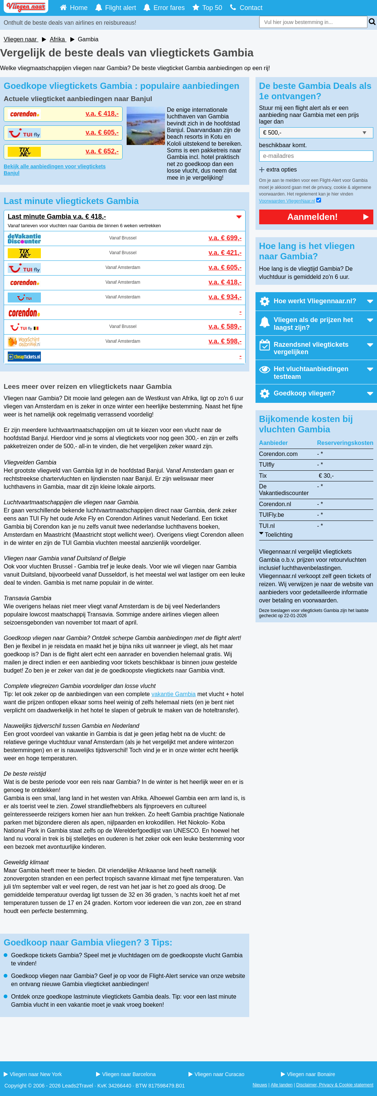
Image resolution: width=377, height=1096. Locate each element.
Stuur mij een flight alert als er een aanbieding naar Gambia (304, 111)
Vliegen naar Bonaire (308, 1074)
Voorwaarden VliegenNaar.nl (287, 201)
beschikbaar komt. (283, 145)
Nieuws (260, 1085)
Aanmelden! (328, 217)
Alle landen (281, 1085)
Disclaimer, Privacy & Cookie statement (334, 1085)
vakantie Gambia (173, 694)
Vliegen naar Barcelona (126, 1074)
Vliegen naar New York (33, 1074)
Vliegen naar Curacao (216, 1074)
